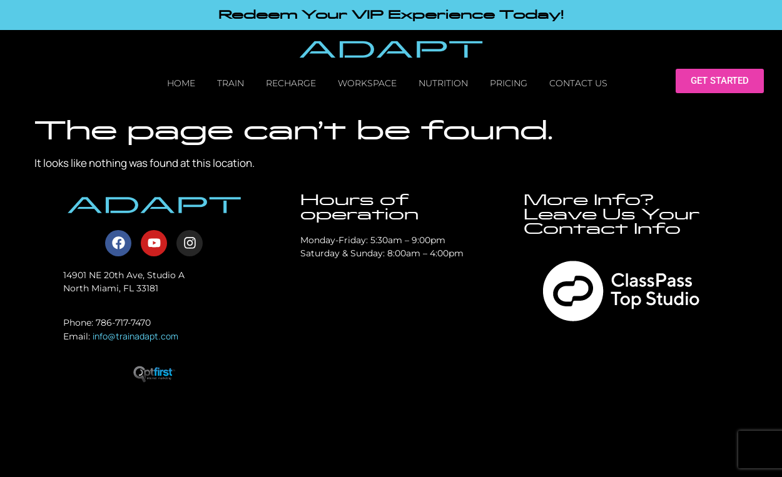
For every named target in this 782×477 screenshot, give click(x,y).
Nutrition (443, 83)
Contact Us (578, 83)
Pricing (508, 83)
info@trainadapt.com (135, 336)
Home (181, 83)
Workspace (367, 83)
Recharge (291, 83)
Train (230, 83)
